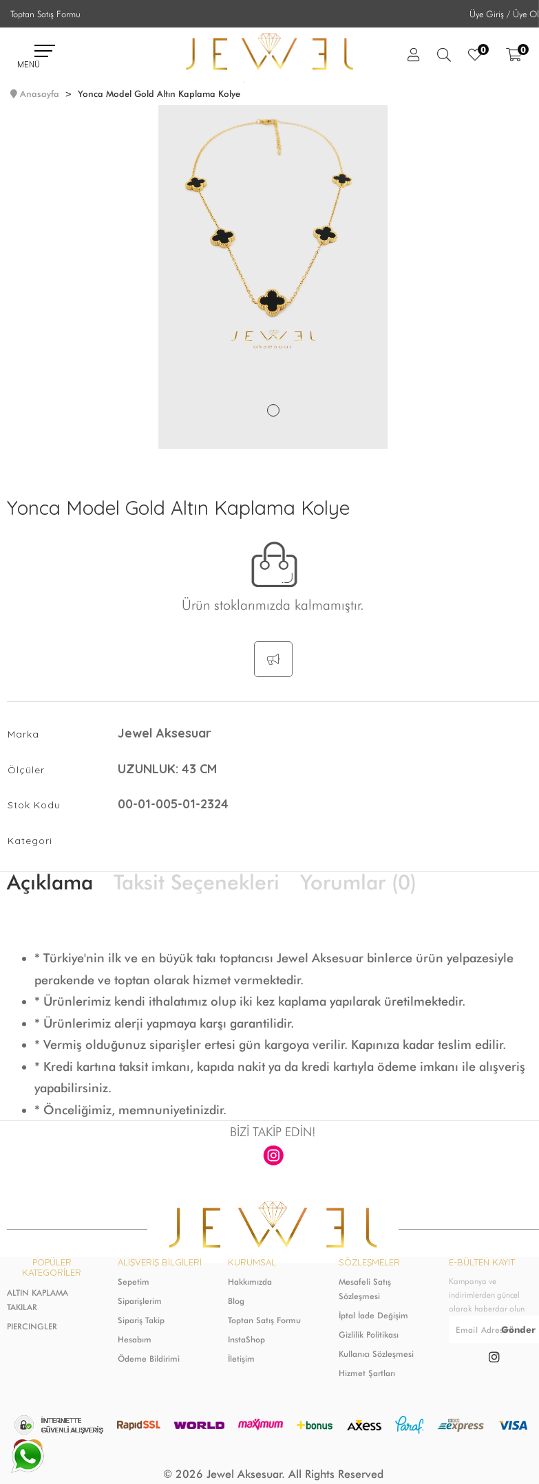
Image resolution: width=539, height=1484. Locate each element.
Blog (236, 1301)
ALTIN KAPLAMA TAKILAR (37, 1299)
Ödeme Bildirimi (149, 1358)
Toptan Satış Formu (45, 13)
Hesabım (134, 1339)
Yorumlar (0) (358, 882)
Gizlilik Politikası (369, 1334)
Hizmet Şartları (367, 1373)
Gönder (518, 1329)
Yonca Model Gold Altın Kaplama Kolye (159, 93)
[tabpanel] (273, 277)
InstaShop (246, 1339)
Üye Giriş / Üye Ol (504, 13)
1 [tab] (273, 410)
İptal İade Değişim (373, 1315)
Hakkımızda (250, 1281)
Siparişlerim (140, 1301)
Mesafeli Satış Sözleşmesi (365, 1288)
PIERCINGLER (32, 1326)
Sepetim (133, 1281)
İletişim (241, 1358)
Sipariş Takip (141, 1320)
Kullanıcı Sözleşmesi (376, 1354)
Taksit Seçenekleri (196, 882)
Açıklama (50, 882)
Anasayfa (39, 93)
